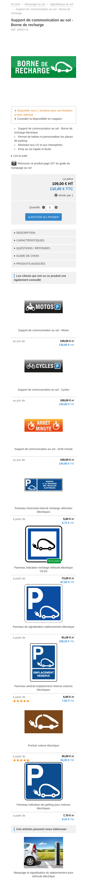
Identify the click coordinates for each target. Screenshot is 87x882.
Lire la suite (20, 155)
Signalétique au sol (61, 4)
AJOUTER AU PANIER (43, 217)
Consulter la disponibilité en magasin (39, 118)
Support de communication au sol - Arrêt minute (44, 449)
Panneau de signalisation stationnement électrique (43, 626)
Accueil (15, 4)
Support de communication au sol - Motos (43, 330)
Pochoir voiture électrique (43, 745)
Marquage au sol (35, 4)
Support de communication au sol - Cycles (43, 389)
